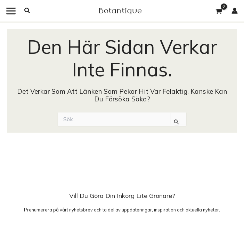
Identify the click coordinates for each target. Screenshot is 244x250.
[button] (27, 10)
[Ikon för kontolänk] (237, 11)
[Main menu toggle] (11, 11)
